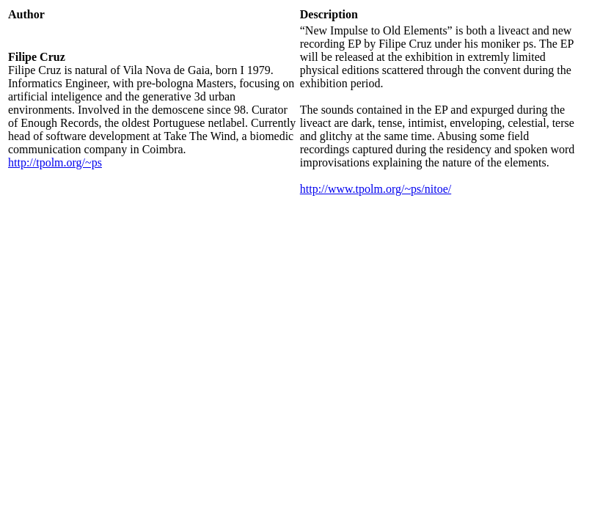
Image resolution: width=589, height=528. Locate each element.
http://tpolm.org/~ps (55, 162)
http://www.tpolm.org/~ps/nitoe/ (375, 189)
